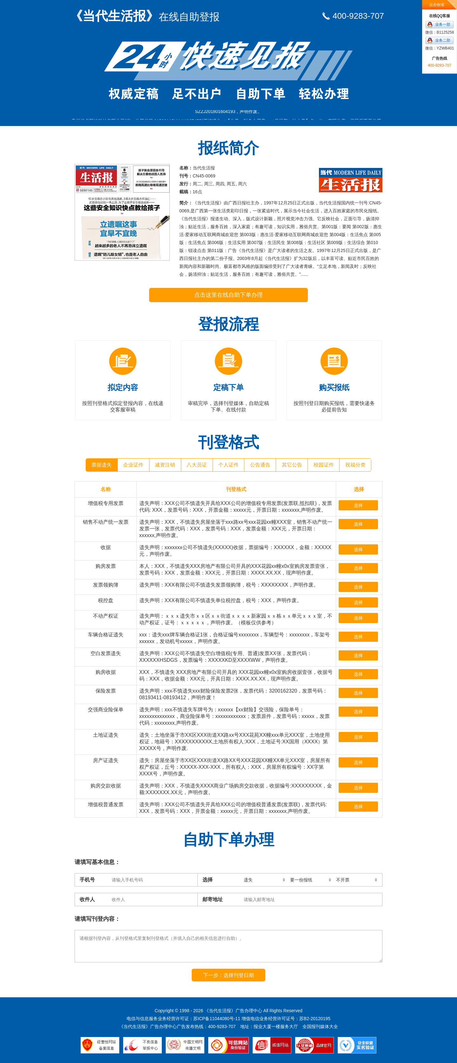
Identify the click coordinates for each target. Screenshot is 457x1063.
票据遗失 (101, 465)
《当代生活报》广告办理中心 (233, 1010)
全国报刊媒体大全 (320, 1026)
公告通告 (260, 465)
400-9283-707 (358, 16)
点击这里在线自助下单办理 (228, 295)
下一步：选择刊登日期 (228, 975)
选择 (358, 505)
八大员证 (197, 465)
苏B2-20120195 (314, 1018)
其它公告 (292, 465)
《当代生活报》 (145, 16)
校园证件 (324, 465)
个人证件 (228, 465)
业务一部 (442, 24)
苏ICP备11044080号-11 (216, 1018)
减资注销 (165, 465)
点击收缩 (436, 5)
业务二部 (442, 40)
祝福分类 (355, 465)
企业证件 (133, 465)
